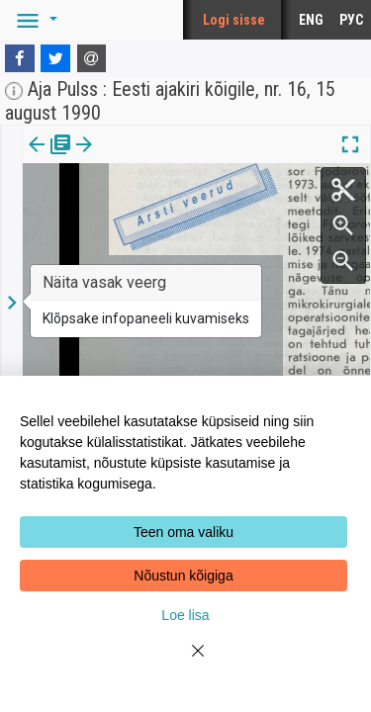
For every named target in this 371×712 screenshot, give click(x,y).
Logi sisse (234, 20)
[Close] (186, 662)
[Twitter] (55, 58)
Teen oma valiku (183, 532)
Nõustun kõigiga (183, 575)
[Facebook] (20, 58)
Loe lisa (185, 615)
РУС (351, 20)
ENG (311, 20)
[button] (33, 20)
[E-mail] (92, 58)
